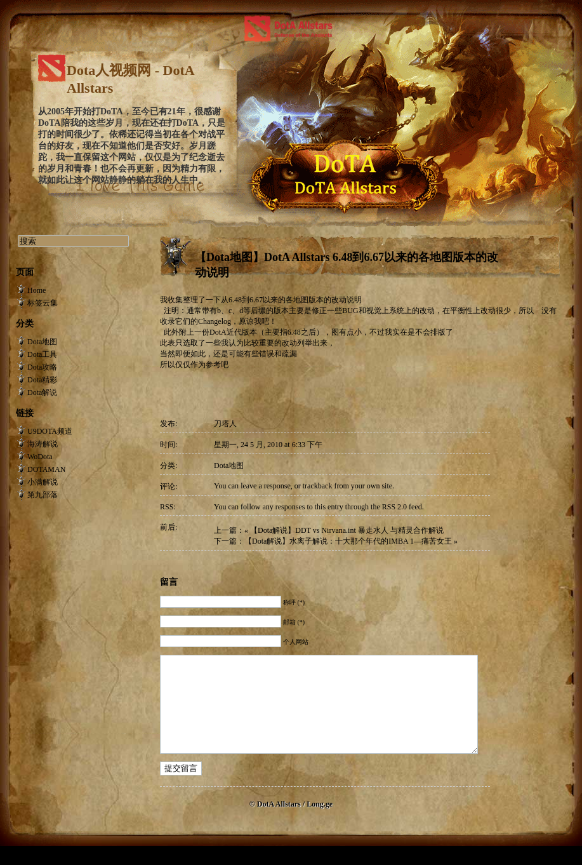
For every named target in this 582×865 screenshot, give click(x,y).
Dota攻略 (42, 367)
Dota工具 (42, 354)
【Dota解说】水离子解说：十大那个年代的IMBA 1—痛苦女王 (348, 541)
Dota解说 (42, 392)
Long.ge (320, 823)
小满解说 (42, 482)
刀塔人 (225, 423)
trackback (318, 485)
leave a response (266, 485)
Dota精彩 (42, 379)
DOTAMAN (46, 469)
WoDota (40, 456)
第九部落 (42, 494)
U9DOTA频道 (49, 431)
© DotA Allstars (276, 823)
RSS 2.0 (394, 506)
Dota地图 (229, 465)
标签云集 (42, 302)
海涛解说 (42, 443)
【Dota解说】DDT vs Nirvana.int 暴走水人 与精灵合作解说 (347, 530)
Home (36, 290)
